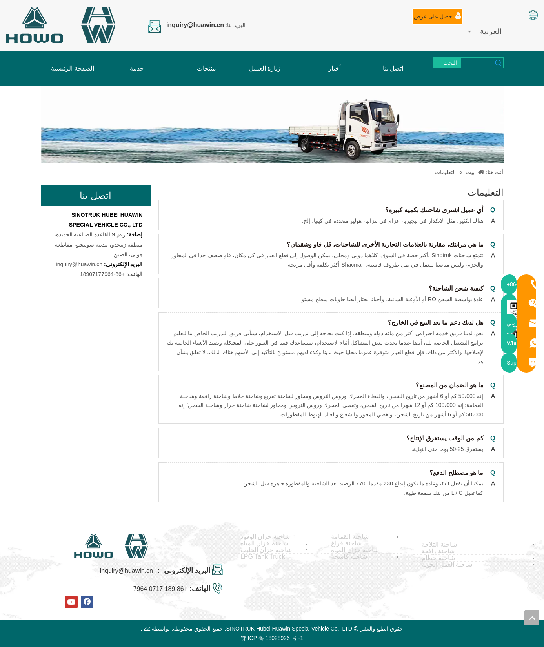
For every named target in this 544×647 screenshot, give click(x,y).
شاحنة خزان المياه (264, 543)
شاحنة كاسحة (349, 557)
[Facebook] (87, 602)
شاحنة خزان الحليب (266, 550)
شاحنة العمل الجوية (447, 565)
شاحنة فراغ (346, 543)
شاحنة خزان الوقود (265, 537)
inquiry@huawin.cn (79, 264)
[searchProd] (477, 63)
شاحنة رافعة (438, 551)
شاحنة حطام (438, 558)
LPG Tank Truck (262, 557)
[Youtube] (71, 602)
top (531, 617)
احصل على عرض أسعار (437, 18)
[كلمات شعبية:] (447, 63)
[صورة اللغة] (533, 15)
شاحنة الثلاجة (439, 545)
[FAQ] (272, 124)
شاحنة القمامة (349, 537)
